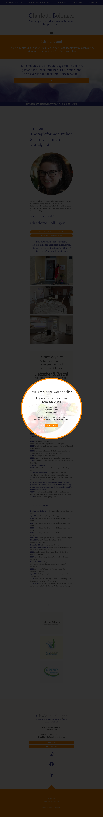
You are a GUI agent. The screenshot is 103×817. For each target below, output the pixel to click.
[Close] (79, 380)
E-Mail (42, 420)
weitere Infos (51, 425)
